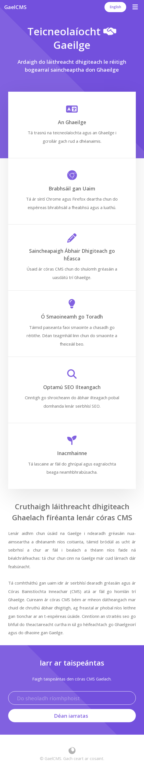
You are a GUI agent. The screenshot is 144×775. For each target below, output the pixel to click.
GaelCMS (15, 6)
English (115, 7)
